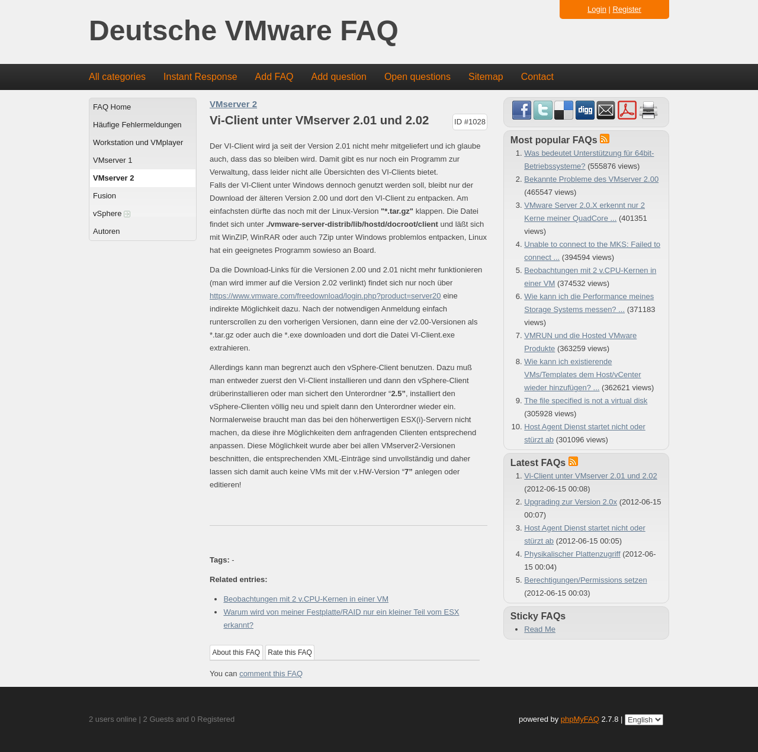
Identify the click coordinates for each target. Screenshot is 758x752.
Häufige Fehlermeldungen (137, 124)
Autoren (106, 231)
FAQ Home (112, 106)
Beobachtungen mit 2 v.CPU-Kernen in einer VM (305, 598)
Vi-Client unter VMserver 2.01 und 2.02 (590, 475)
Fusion (104, 195)
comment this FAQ (271, 673)
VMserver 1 (112, 160)
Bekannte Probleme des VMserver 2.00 (591, 179)
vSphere (111, 213)
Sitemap (485, 77)
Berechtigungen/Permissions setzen (585, 580)
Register (627, 9)
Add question (339, 77)
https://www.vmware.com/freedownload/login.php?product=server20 (325, 295)
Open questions (417, 77)
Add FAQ (274, 77)
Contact (537, 77)
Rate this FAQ (290, 652)
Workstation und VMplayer (138, 142)
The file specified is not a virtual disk (585, 400)
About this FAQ (237, 652)
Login (596, 9)
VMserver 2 (113, 177)
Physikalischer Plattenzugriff (572, 553)
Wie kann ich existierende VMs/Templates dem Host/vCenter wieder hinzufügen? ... (582, 374)
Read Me (539, 629)
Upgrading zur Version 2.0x (570, 501)
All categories (117, 77)
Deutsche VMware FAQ (244, 31)
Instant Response (200, 77)
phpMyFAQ (580, 719)
